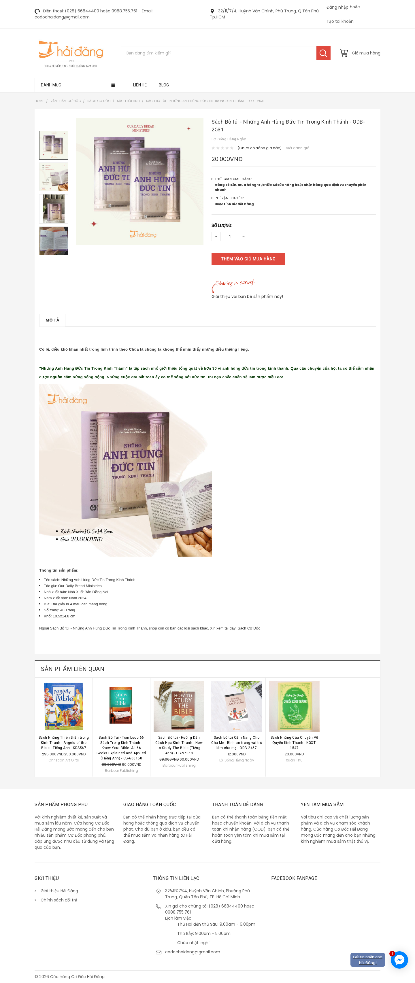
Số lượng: (222, 225)
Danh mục (51, 85)
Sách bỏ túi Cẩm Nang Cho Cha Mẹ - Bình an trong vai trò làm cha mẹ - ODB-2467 (236, 743)
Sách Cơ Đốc (249, 628)
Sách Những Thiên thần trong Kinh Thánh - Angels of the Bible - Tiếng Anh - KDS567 (64, 743)
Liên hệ (140, 85)
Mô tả (52, 320)
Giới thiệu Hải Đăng (59, 891)
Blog (164, 85)
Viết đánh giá (298, 147)
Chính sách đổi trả (59, 900)
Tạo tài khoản (340, 21)
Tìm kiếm (323, 53)
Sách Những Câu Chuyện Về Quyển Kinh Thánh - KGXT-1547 (294, 743)
